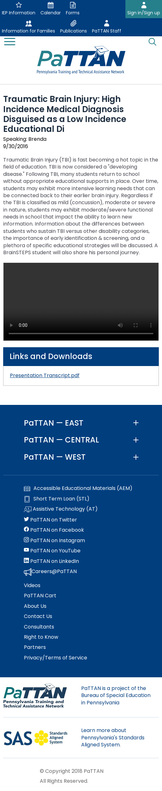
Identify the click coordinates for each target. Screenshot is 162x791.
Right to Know (41, 637)
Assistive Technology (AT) (61, 509)
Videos (32, 585)
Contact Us (38, 616)
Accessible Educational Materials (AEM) (78, 488)
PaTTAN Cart (40, 595)
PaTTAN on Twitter (50, 519)
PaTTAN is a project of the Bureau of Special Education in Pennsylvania (116, 695)
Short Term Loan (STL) (56, 498)
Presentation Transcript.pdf (45, 375)
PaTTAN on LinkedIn (51, 561)
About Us (35, 606)
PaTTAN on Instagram (54, 540)
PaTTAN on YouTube (52, 550)
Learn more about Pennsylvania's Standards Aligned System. (112, 737)
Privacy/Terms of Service (55, 657)
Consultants (39, 626)
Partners (35, 647)
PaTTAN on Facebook (54, 530)
